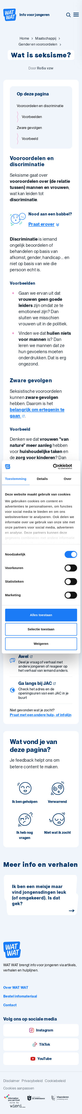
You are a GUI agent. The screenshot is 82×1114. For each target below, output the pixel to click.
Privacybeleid (32, 1081)
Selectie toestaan (41, 629)
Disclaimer (11, 1081)
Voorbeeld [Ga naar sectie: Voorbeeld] (30, 139)
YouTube (41, 1058)
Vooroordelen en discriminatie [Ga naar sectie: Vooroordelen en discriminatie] (40, 106)
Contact (10, 1005)
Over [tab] (68, 479)
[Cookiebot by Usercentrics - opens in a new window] (58, 466)
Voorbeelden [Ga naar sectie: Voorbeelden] (32, 117)
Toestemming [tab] (15, 479)
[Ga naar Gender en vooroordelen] (38, 44)
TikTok (41, 1044)
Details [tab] (42, 479)
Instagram (41, 1030)
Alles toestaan (41, 615)
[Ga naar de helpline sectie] (50, 224)
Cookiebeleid (55, 1081)
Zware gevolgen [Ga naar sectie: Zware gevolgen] (29, 128)
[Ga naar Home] (24, 38)
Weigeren (41, 643)
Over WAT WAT (15, 987)
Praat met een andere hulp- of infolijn (40, 715)
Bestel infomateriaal (20, 996)
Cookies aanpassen (18, 1088)
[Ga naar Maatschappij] (45, 38)
